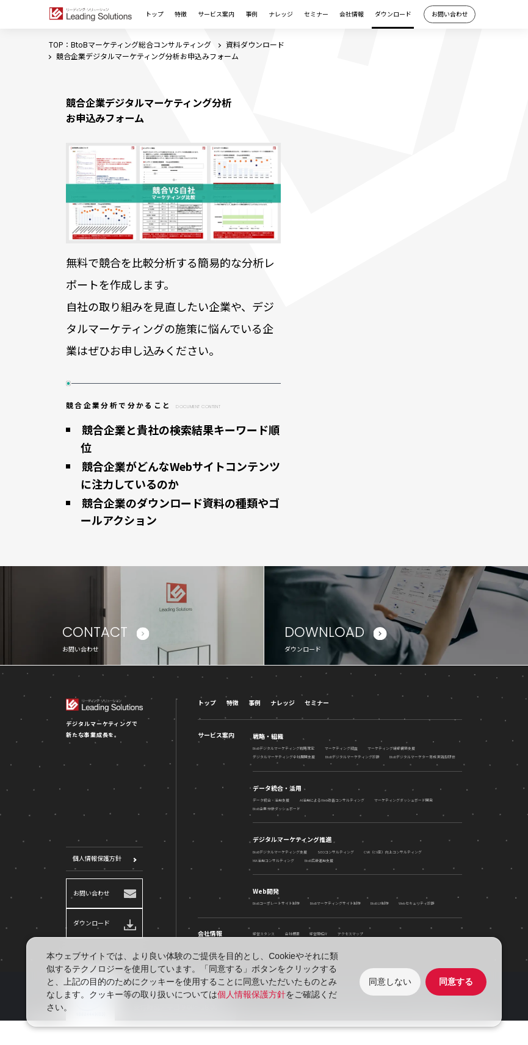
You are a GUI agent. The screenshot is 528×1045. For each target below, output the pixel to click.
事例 (251, 14)
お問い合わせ (450, 14)
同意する (456, 981)
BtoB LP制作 (380, 907)
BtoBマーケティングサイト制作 (335, 907)
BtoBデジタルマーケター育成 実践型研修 (422, 761)
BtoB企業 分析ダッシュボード (276, 813)
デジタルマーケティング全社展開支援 (284, 761)
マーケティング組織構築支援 (391, 752)
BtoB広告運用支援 (319, 864)
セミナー (316, 14)
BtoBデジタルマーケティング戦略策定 (283, 752)
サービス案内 (216, 14)
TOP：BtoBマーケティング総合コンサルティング (130, 44)
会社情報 (351, 14)
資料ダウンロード (255, 44)
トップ (154, 14)
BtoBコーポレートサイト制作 (276, 907)
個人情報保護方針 (97, 862)
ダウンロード (393, 14)
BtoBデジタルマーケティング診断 (352, 761)
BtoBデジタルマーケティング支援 (280, 855)
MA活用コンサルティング (273, 864)
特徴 (181, 14)
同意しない (390, 981)
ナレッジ (281, 14)
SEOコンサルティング (335, 855)
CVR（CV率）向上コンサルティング (393, 855)
